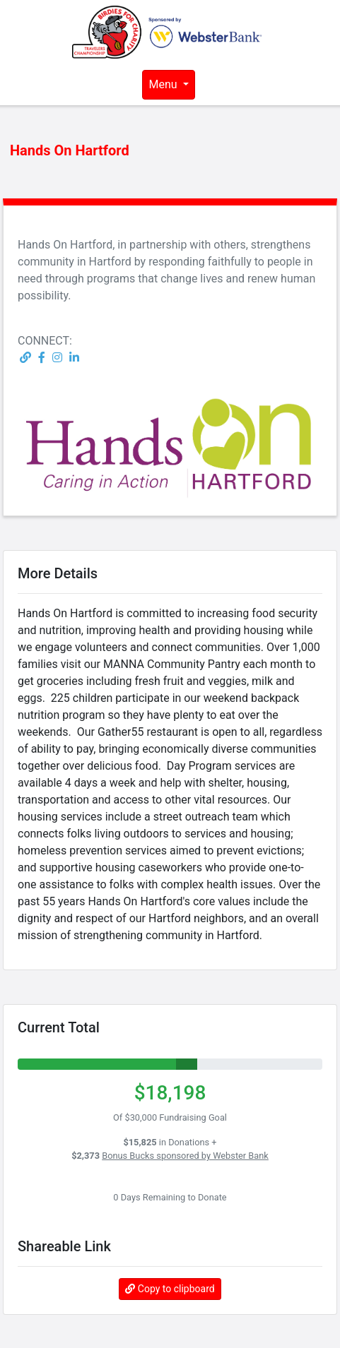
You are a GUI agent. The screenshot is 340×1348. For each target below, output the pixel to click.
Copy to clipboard (169, 1288)
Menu (164, 84)
